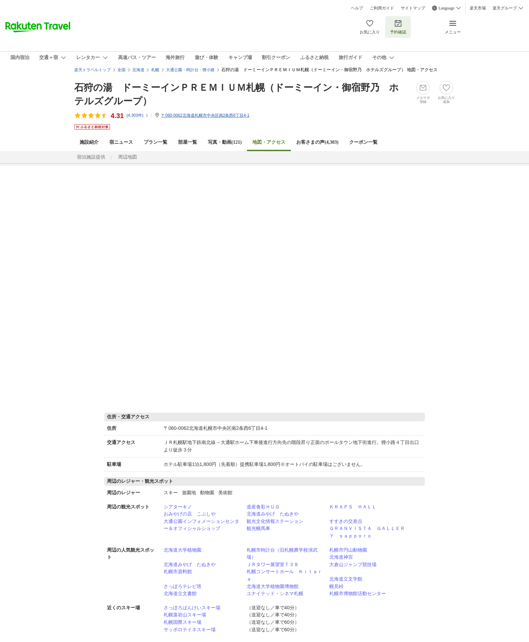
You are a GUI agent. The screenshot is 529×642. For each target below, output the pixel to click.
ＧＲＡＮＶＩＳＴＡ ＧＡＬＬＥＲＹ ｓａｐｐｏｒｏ (367, 532)
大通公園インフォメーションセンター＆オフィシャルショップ (201, 525)
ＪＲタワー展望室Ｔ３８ (273, 564)
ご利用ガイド (382, 8)
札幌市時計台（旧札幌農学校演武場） (282, 553)
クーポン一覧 (363, 142)
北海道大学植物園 (182, 550)
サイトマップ (413, 8)
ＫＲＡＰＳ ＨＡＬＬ (353, 506)
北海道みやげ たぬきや (273, 514)
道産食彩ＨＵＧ (263, 506)
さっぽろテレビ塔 (182, 586)
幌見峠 (336, 586)
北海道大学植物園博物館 (273, 586)
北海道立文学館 (345, 579)
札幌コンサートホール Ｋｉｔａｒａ (284, 575)
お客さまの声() (317, 142)
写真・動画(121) (225, 142)
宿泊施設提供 (91, 157)
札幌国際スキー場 (182, 622)
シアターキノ (178, 506)
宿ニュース (121, 142)
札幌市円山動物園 (348, 550)
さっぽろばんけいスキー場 (192, 607)
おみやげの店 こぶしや (190, 514)
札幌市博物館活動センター (357, 593)
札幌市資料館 (178, 571)
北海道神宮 (341, 557)
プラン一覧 (155, 142)
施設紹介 (89, 142)
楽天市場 (478, 8)
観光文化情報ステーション (275, 521)
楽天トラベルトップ (92, 69)
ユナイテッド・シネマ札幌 (275, 593)
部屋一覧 (187, 142)
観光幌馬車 (258, 528)
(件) (138, 115)
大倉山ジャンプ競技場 (353, 564)
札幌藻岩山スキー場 (185, 614)
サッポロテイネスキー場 (190, 629)
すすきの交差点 (345, 521)
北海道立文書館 (180, 593)
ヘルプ (357, 8)
